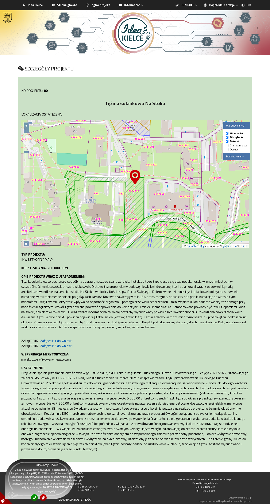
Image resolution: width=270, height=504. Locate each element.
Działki (234, 141)
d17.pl (243, 246)
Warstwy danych (235, 125)
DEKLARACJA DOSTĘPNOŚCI (75, 499)
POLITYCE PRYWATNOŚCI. (58, 487)
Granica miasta (238, 145)
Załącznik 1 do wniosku (56, 340)
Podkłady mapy (235, 156)
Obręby (234, 149)
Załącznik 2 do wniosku (56, 345)
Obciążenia (236, 137)
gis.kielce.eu (230, 246)
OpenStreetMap (195, 246)
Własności (236, 133)
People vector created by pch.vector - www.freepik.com (225, 501)
